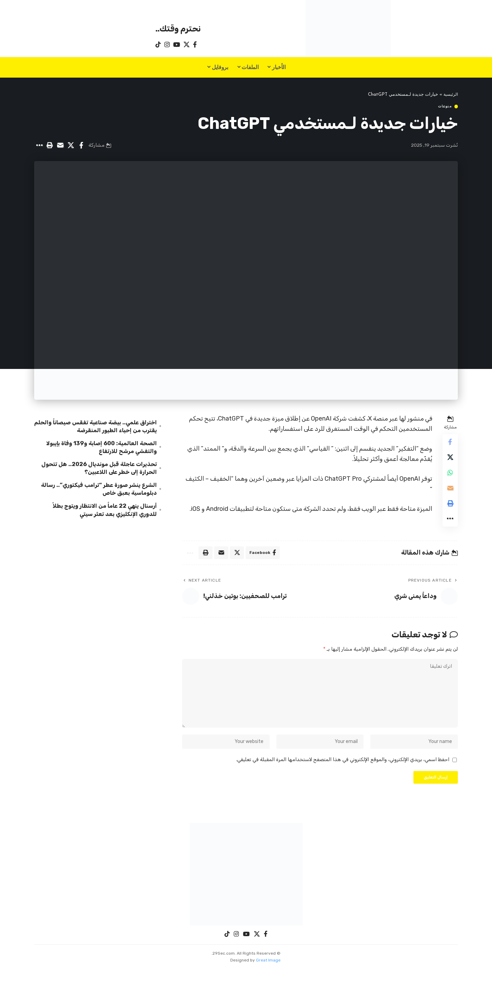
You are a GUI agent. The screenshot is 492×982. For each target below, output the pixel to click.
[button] (49, 145)
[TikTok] (158, 44)
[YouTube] (177, 44)
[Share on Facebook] (81, 145)
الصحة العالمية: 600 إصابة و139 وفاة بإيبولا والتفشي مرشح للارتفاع (98, 444)
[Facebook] (195, 44)
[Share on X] (71, 145)
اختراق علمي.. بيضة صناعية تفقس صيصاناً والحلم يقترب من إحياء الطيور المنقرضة (100, 422)
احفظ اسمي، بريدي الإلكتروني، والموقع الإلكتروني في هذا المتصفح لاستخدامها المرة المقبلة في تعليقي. (342, 771)
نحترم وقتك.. (178, 29)
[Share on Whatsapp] (449, 475)
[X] (186, 44)
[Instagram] (167, 44)
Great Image (268, 973)
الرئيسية (450, 94)
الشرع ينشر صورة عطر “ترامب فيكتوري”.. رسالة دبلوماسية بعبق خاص (103, 489)
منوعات (444, 106)
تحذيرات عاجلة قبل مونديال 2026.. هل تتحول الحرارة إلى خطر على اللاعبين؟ (104, 467)
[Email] (60, 145)
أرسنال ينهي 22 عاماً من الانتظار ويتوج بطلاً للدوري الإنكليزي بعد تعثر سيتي (101, 511)
